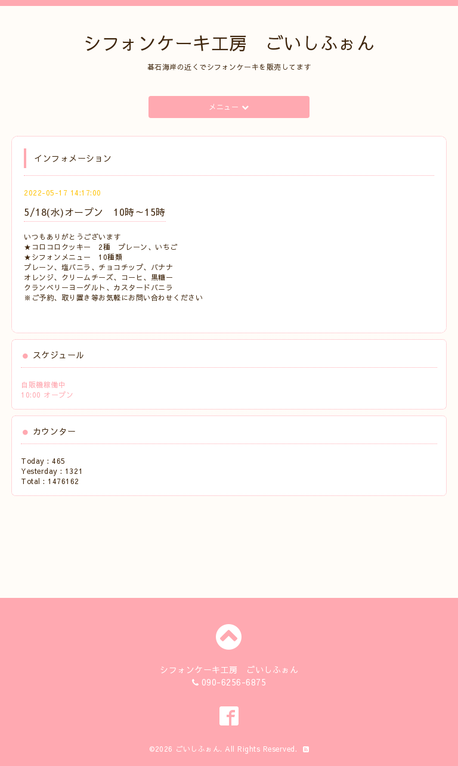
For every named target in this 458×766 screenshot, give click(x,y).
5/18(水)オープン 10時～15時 (95, 211)
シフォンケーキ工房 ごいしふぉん (229, 42)
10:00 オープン (47, 394)
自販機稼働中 (43, 384)
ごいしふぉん (197, 748)
